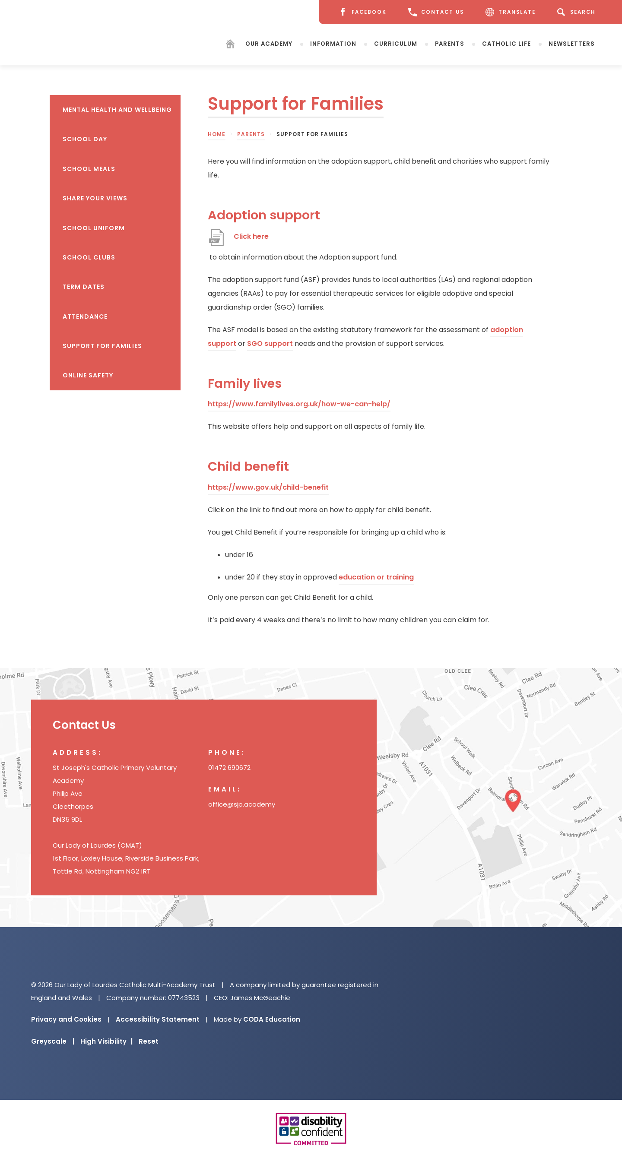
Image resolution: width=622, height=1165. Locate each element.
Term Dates (84, 286)
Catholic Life (506, 43)
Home (216, 134)
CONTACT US (436, 12)
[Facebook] (362, 12)
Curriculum (395, 43)
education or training (376, 577)
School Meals (89, 169)
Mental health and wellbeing (117, 109)
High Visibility (106, 1041)
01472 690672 (229, 767)
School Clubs (89, 257)
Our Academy (268, 43)
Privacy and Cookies (66, 1019)
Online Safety (88, 375)
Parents (449, 43)
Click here (251, 236)
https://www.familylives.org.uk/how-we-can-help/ (299, 404)
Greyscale (52, 1041)
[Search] (577, 12)
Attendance (85, 316)
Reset (149, 1041)
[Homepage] (230, 45)
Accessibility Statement (158, 1019)
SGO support (270, 343)
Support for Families (102, 346)
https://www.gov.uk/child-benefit (268, 487)
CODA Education (271, 1019)
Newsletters (572, 43)
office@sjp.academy (241, 804)
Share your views (95, 198)
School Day (85, 139)
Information (333, 43)
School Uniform (94, 228)
